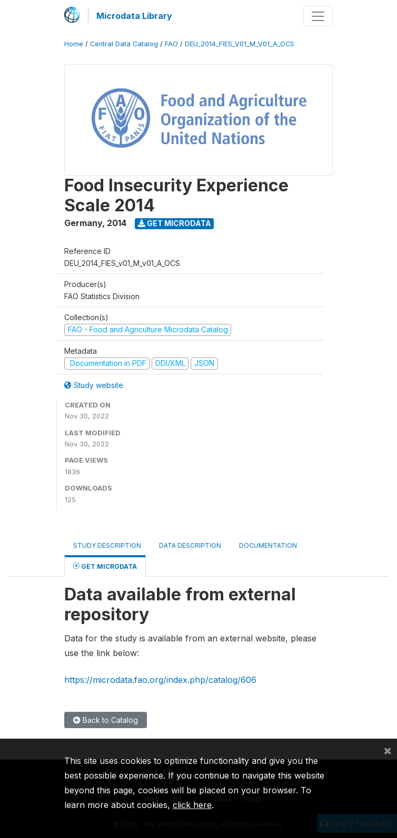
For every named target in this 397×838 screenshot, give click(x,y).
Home (73, 44)
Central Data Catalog (124, 44)
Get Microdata (174, 223)
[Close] (387, 750)
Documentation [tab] (268, 545)
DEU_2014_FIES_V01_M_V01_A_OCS (239, 44)
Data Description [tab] (190, 545)
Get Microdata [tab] (105, 565)
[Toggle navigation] (318, 16)
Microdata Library (134, 16)
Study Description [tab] (107, 545)
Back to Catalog (105, 720)
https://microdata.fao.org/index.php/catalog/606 (160, 680)
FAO (171, 44)
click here (192, 805)
